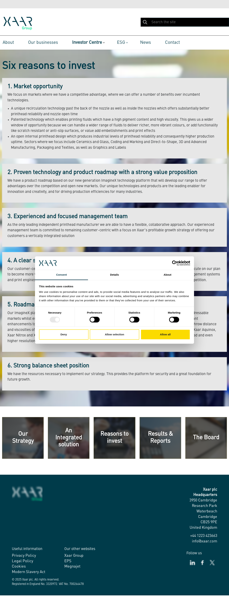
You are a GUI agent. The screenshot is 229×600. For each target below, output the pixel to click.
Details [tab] (114, 274)
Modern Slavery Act (28, 572)
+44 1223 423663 (203, 536)
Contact (172, 42)
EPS (67, 561)
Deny (63, 334)
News (145, 42)
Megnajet (72, 566)
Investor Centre (87, 42)
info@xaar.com (204, 541)
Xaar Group (73, 556)
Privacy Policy (24, 556)
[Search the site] (185, 22)
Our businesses (43, 42)
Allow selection (114, 334)
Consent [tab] (61, 274)
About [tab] (167, 274)
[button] (145, 22)
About (8, 42)
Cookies (19, 566)
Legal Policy (22, 561)
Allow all (165, 334)
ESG (121, 42)
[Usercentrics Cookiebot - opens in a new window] (174, 263)
